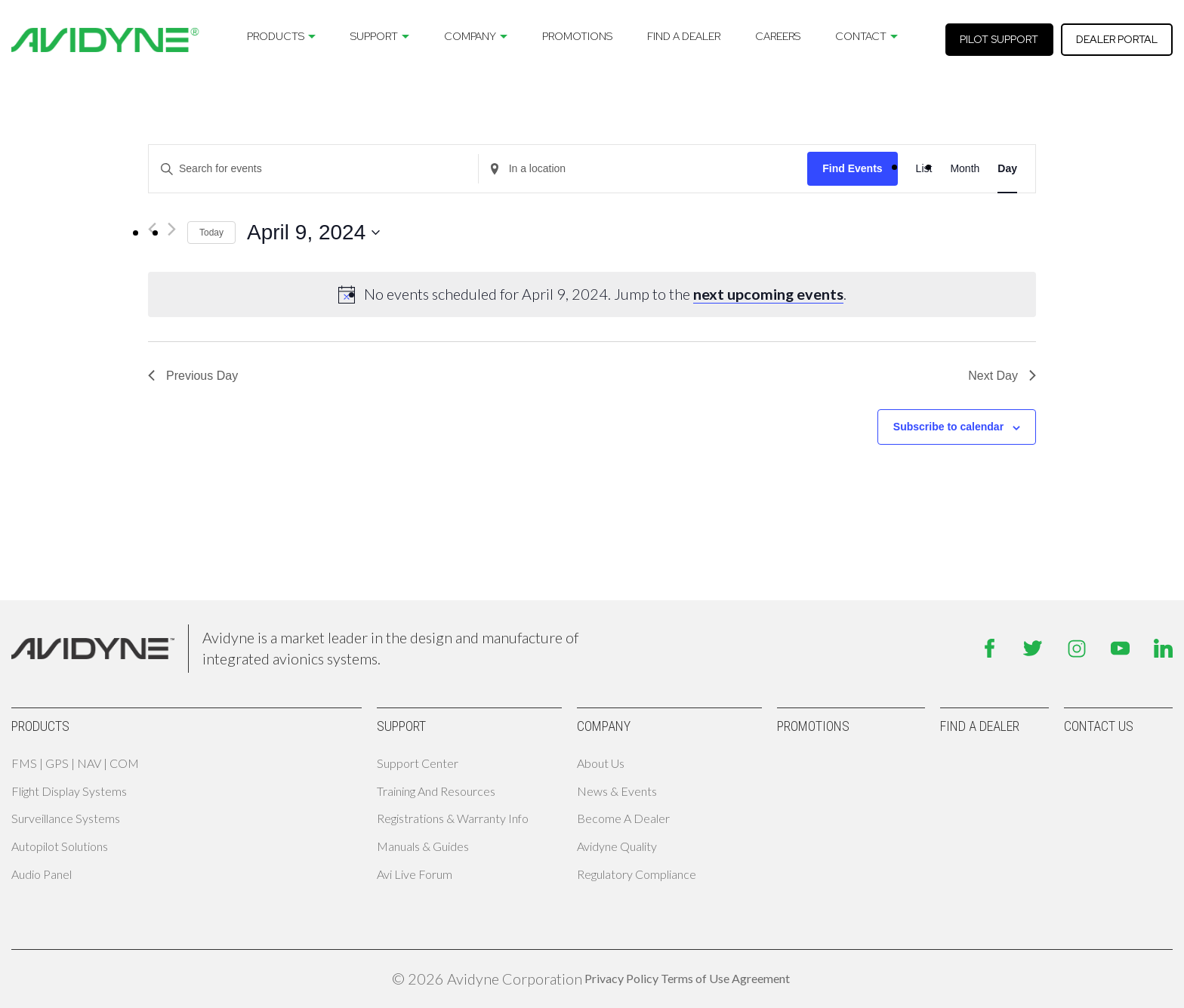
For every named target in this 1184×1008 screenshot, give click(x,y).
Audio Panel (41, 874)
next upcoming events (768, 294)
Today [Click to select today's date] (211, 232)
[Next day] (172, 229)
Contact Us (1098, 726)
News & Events (617, 791)
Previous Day (193, 375)
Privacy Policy (621, 978)
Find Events (852, 168)
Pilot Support (999, 39)
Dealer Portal (1117, 39)
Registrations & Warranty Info (453, 818)
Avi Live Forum (414, 874)
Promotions (577, 36)
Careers (777, 36)
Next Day (1002, 375)
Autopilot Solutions (59, 846)
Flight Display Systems (69, 791)
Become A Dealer (623, 818)
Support (374, 36)
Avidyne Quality (617, 846)
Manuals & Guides (423, 846)
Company (470, 36)
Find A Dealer (683, 36)
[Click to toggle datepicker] (313, 232)
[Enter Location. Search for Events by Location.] (643, 169)
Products (275, 36)
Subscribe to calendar (948, 427)
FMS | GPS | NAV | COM (75, 763)
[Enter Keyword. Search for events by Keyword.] (313, 169)
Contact (860, 36)
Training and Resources (436, 791)
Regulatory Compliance (636, 874)
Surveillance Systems (65, 818)
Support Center (417, 763)
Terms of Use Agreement (725, 978)
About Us (600, 763)
